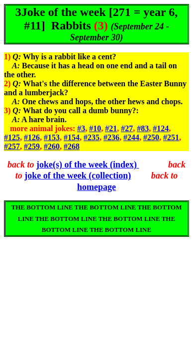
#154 (72, 137)
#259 (32, 146)
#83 (143, 128)
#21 (111, 128)
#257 (12, 146)
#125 (12, 137)
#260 (52, 146)
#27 (127, 128)
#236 (111, 137)
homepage (96, 187)
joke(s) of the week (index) (87, 165)
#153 (52, 137)
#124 (161, 128)
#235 (91, 137)
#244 (131, 137)
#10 (95, 128)
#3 (81, 128)
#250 (151, 137)
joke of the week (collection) (77, 175)
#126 (32, 137)
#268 (72, 146)
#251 (171, 137)
